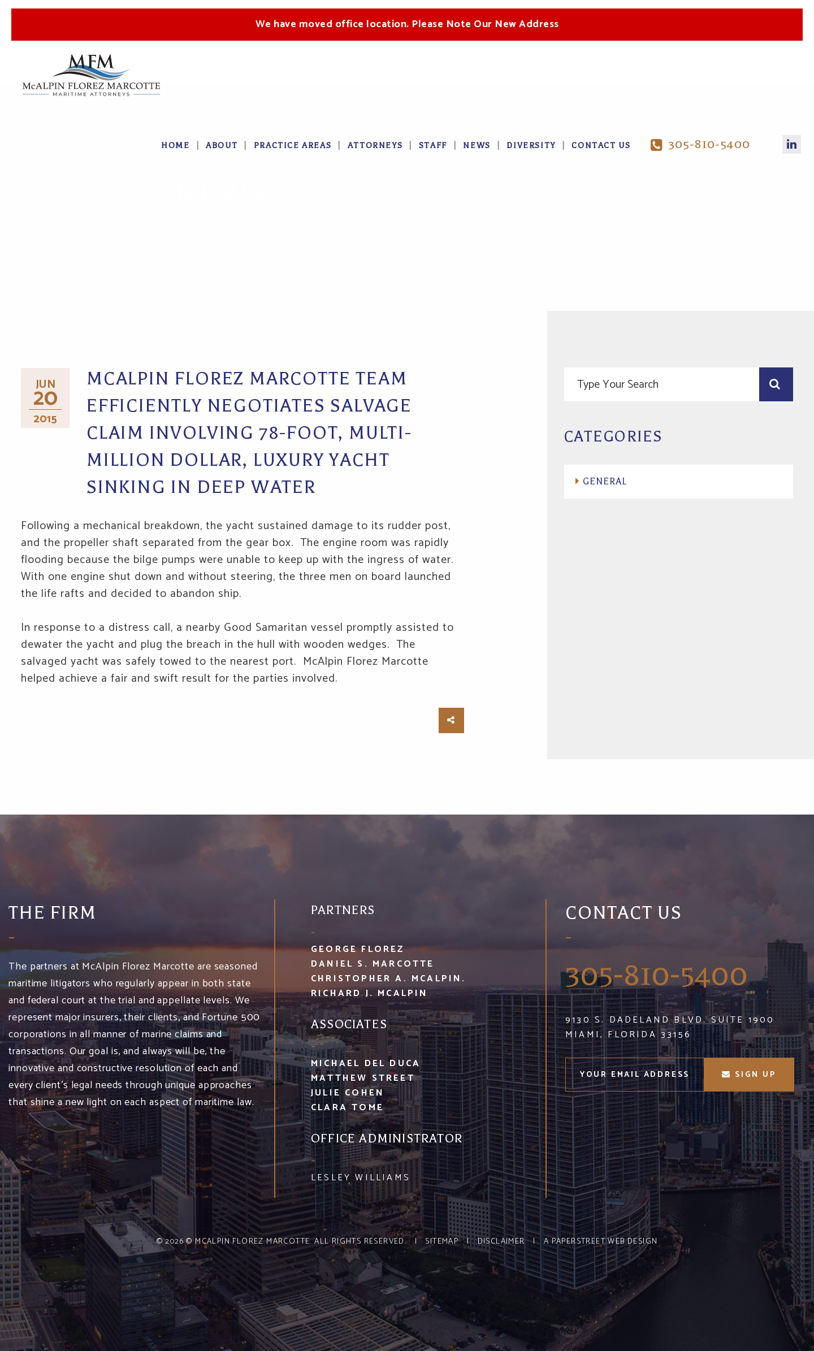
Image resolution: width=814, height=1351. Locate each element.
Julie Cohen (347, 1093)
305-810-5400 (700, 144)
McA (91, 75)
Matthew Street (363, 1078)
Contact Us (600, 145)
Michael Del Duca (366, 1063)
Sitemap (441, 1241)
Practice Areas (292, 145)
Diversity (530, 145)
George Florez (358, 949)
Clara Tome (347, 1107)
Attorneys (375, 145)
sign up (749, 1074)
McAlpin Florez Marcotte (252, 1241)
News (476, 145)
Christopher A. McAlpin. (388, 978)
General (605, 482)
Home (175, 145)
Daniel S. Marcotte (373, 964)
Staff (433, 145)
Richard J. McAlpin (369, 993)
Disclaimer (501, 1241)
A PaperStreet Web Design (601, 1241)
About (221, 145)
